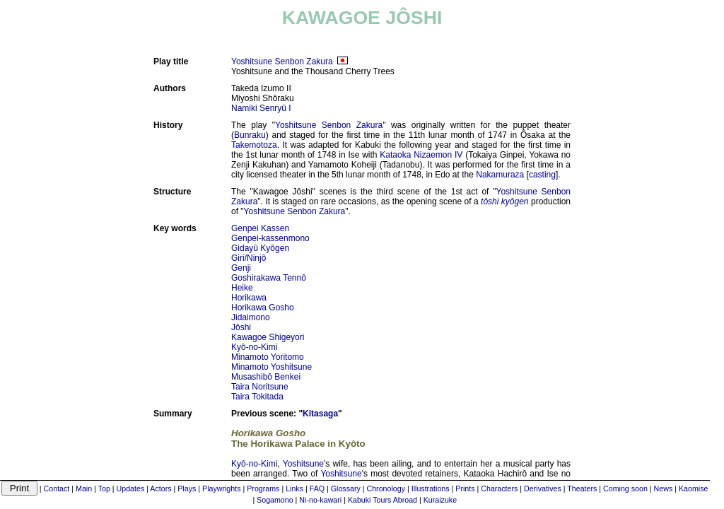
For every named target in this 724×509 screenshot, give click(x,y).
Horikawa (249, 298)
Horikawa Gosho (262, 307)
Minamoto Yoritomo (267, 357)
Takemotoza (254, 145)
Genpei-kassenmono (270, 238)
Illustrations (430, 488)
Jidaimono (250, 317)
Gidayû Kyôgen (260, 248)
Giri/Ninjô (248, 258)
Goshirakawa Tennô (268, 278)
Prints (464, 488)
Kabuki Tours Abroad (382, 500)
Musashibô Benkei (265, 377)
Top (104, 488)
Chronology (386, 488)
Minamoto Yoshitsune (271, 367)
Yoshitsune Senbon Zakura (282, 61)
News (663, 488)
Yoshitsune (303, 464)
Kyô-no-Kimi (254, 347)
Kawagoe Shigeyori (267, 337)
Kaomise (693, 488)
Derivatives (542, 488)
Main (84, 488)
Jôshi (241, 327)
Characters (499, 488)
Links (294, 488)
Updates (131, 488)
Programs (263, 488)
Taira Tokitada (257, 397)
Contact (57, 488)
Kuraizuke (440, 500)
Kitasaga (320, 414)
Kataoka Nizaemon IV (421, 155)
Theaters (582, 488)
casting (542, 175)
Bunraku (250, 135)
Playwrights (221, 488)
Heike (242, 288)
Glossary (346, 488)
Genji (241, 268)
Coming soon (625, 488)
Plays (186, 488)
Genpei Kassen (260, 228)
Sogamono (275, 500)
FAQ (317, 488)
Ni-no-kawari (320, 500)
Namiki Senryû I (261, 108)
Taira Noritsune (259, 387)
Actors (160, 488)
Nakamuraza (500, 175)
